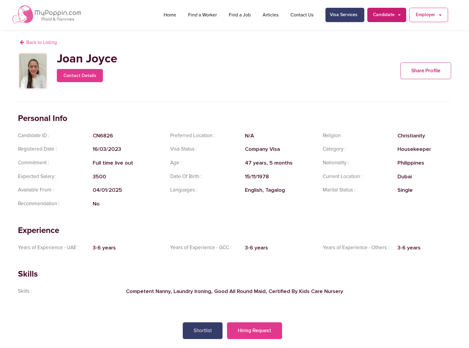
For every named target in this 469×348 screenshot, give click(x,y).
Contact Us (301, 15)
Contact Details (79, 75)
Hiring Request (254, 330)
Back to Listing (41, 42)
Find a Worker (202, 15)
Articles (270, 15)
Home (170, 15)
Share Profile (425, 71)
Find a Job (240, 15)
